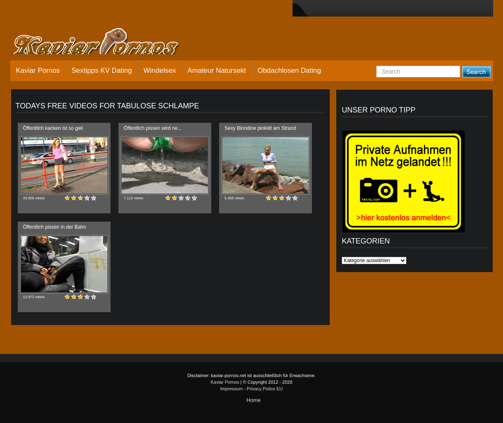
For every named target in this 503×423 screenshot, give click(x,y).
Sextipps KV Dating (101, 70)
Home (253, 400)
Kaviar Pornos (38, 70)
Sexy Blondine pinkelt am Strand (260, 128)
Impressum (231, 388)
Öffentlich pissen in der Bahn (54, 227)
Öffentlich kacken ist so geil (53, 128)
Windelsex (160, 70)
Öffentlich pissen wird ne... (153, 128)
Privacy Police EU (265, 388)
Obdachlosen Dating (289, 70)
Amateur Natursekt (216, 70)
